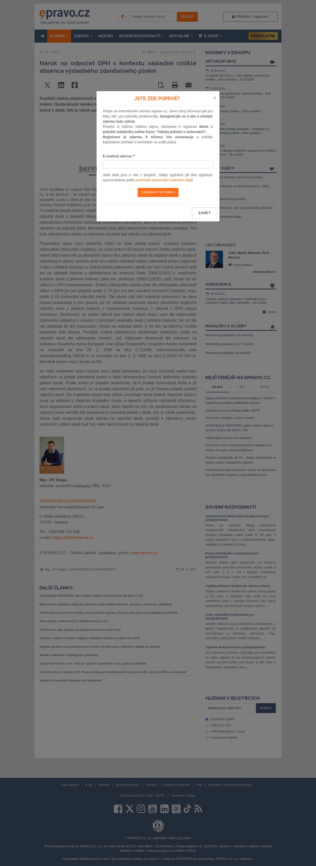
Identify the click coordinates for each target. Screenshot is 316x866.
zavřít (204, 213)
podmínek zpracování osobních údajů (164, 180)
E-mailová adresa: (119, 156)
